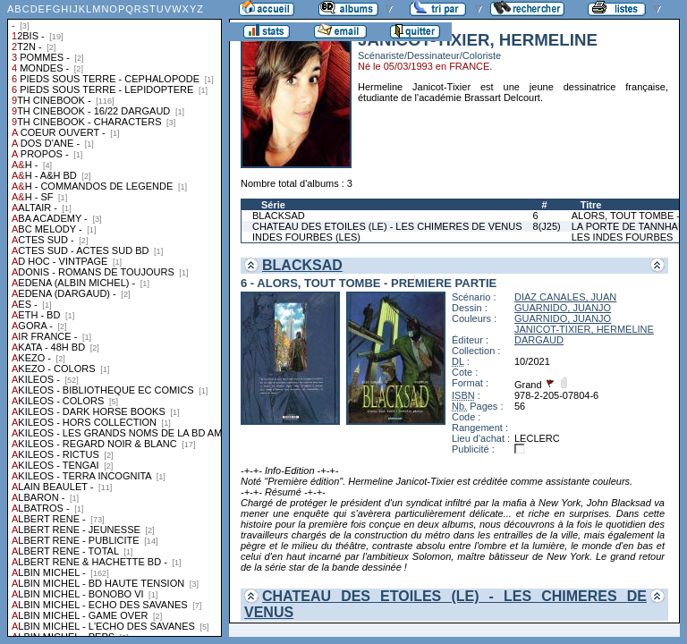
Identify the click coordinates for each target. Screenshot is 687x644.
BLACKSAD (278, 215)
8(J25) (547, 226)
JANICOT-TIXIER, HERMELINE (584, 329)
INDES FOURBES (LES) (306, 237)
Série (273, 204)
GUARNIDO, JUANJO (562, 307)
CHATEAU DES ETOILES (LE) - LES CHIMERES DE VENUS (387, 226)
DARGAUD (539, 340)
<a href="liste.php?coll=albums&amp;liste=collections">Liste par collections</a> (114, 318)
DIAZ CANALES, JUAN (565, 297)
